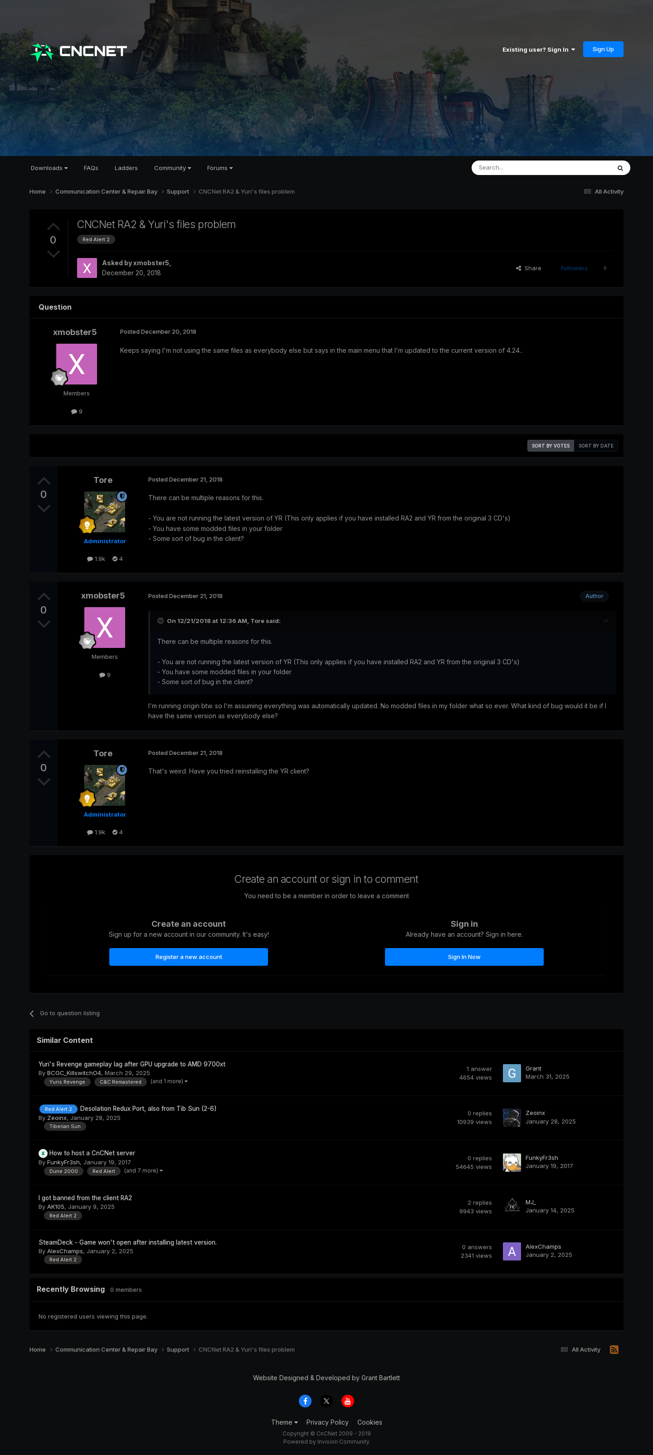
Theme (284, 1422)
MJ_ (531, 1202)
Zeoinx (57, 1117)
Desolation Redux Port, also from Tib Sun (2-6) (148, 1108)
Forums (220, 167)
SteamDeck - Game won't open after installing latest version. (128, 1242)
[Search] (518, 168)
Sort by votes (551, 445)
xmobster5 (151, 263)
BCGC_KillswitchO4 (74, 1072)
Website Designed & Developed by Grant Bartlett (326, 1378)
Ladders (126, 167)
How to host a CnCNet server (92, 1153)
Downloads (49, 167)
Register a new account (189, 956)
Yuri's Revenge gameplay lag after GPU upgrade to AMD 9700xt (132, 1064)
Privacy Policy (328, 1422)
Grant (533, 1068)
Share (528, 268)
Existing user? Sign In (538, 49)
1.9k (96, 558)
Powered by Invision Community (326, 1441)
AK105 (55, 1206)
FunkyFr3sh (63, 1162)
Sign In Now (464, 956)
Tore (102, 480)
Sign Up (603, 49)
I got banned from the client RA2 (85, 1198)
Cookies (369, 1422)
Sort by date (596, 445)
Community (172, 167)
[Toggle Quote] (161, 620)
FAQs (91, 167)
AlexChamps (65, 1251)
